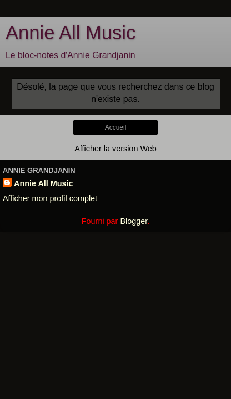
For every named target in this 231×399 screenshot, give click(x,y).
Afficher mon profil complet (50, 198)
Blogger (133, 221)
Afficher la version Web (115, 148)
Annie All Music (70, 32)
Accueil (116, 127)
